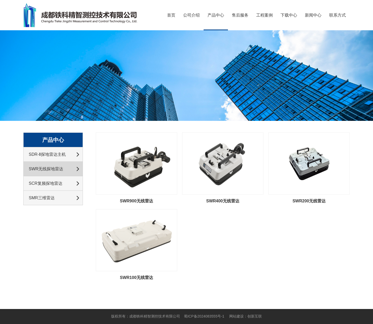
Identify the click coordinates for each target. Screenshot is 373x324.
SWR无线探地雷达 (46, 169)
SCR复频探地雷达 (45, 183)
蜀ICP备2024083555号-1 (204, 316)
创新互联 (254, 316)
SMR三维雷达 (42, 198)
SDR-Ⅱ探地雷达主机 (47, 154)
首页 (171, 15)
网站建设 (236, 316)
